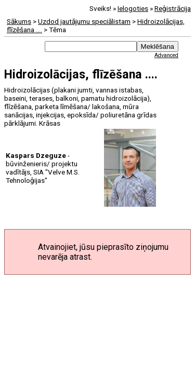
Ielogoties (133, 8)
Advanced (166, 55)
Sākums (19, 21)
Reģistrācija (172, 8)
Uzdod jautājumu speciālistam (84, 21)
